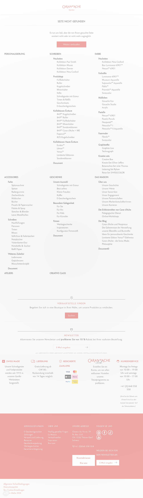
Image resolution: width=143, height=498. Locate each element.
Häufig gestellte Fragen (58, 431)
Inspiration (52, 440)
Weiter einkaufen (71, 44)
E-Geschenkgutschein (33, 431)
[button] (6, 493)
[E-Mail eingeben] (71, 347)
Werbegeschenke (31, 446)
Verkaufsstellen (54, 437)
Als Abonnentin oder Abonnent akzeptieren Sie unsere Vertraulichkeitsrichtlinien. (71, 353)
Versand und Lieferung (34, 437)
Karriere (51, 443)
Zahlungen (28, 434)
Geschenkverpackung (33, 443)
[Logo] (11, 361)
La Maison (52, 434)
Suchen (71, 315)
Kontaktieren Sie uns (83, 460)
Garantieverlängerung (33, 449)
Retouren (28, 440)
